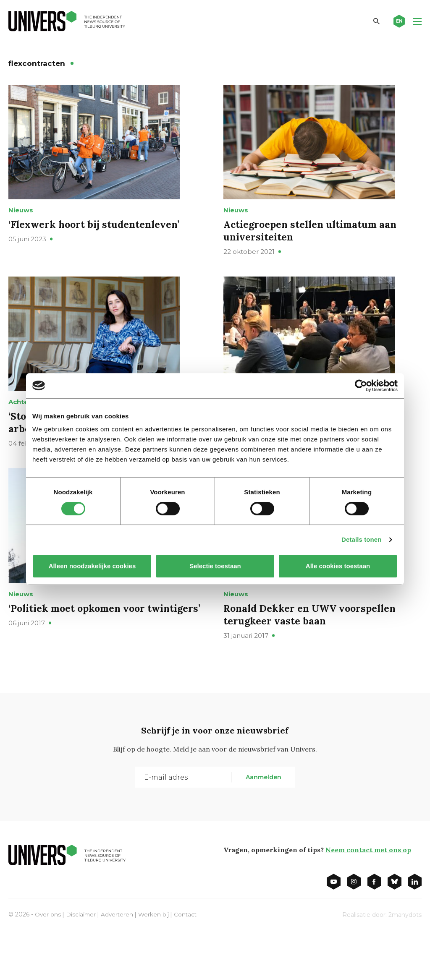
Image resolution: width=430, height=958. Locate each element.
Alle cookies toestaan (338, 565)
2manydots (405, 941)
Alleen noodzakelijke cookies (92, 565)
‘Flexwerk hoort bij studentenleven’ (96, 233)
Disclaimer (81, 940)
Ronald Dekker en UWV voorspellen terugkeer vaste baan (312, 640)
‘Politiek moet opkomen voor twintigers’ (79, 640)
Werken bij (155, 940)
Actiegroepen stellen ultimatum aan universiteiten (312, 239)
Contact (188, 940)
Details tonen (361, 539)
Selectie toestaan (215, 565)
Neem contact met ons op (368, 876)
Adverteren (118, 940)
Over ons (48, 940)
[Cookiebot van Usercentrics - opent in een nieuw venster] (361, 385)
